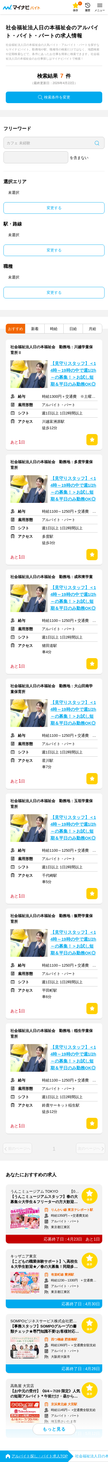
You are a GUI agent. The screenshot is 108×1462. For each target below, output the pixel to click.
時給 (54, 329)
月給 (92, 329)
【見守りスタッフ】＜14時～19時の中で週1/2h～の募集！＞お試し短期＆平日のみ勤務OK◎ (73, 374)
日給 (73, 329)
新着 (35, 329)
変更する (54, 208)
